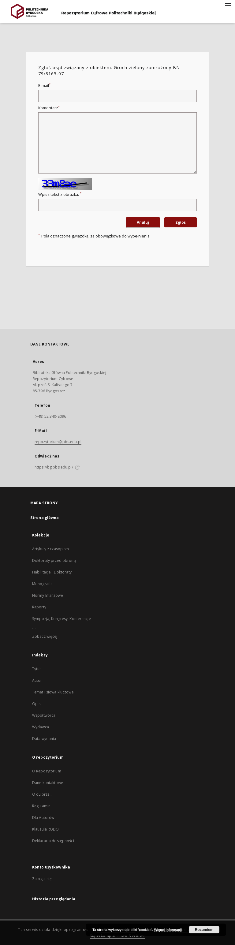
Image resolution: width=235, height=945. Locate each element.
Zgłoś (180, 222)
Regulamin (41, 806)
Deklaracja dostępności (53, 840)
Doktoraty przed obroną (54, 560)
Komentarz (49, 107)
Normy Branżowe (47, 595)
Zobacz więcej (45, 636)
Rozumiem (204, 930)
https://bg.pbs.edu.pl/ (57, 467)
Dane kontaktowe (47, 782)
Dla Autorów (43, 817)
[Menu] (227, 5)
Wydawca (40, 727)
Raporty (39, 607)
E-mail (44, 85)
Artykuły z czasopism (50, 548)
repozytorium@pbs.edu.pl (58, 441)
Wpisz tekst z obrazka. (59, 194)
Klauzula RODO (45, 829)
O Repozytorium (46, 771)
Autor (37, 680)
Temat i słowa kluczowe (53, 692)
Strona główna (44, 517)
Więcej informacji (168, 930)
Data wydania (44, 738)
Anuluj (143, 222)
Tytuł (36, 668)
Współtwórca (43, 715)
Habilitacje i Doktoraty (52, 572)
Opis (36, 703)
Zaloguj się (42, 878)
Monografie (42, 583)
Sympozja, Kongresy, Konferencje (61, 618)
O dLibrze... (42, 794)
